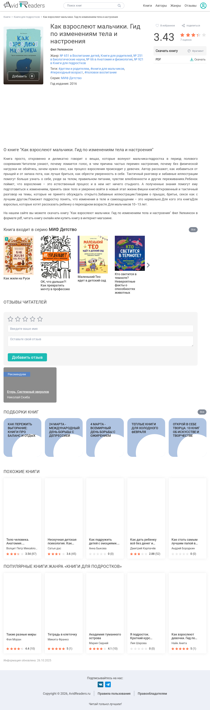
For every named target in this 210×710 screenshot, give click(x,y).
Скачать (200, 59)
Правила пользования (114, 693)
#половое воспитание (100, 72)
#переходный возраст (66, 72)
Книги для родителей (116, 55)
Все (193, 229)
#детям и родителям (73, 68)
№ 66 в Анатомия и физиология (109, 59)
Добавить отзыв (27, 357)
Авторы (161, 5)
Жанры (175, 5)
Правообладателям (152, 693)
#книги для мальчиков (107, 68)
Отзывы (191, 5)
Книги (147, 5)
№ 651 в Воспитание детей (79, 55)
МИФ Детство (71, 78)
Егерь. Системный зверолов (28, 392)
